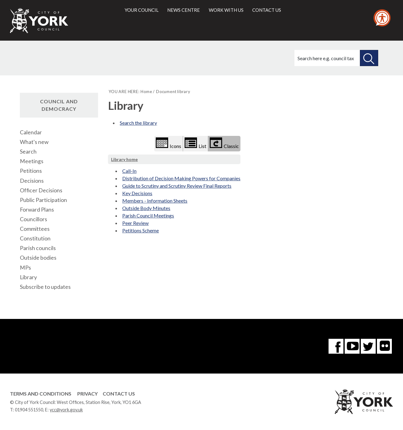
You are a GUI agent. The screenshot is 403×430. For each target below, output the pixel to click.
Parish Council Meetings (148, 215)
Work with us (226, 10)
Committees (35, 229)
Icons (168, 143)
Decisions (32, 180)
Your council (142, 10)
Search (28, 151)
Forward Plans (37, 209)
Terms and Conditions (40, 393)
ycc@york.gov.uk (66, 409)
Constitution (35, 238)
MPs (25, 267)
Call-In (129, 171)
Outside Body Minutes (146, 208)
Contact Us (119, 393)
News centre (183, 10)
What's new (34, 142)
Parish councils (38, 248)
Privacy (87, 393)
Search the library (138, 123)
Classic (224, 143)
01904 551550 (29, 409)
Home (146, 91)
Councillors (33, 219)
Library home (124, 159)
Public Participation (43, 200)
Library (28, 277)
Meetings (31, 161)
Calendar (31, 132)
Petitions (31, 171)
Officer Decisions (41, 190)
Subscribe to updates (45, 287)
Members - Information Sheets (154, 201)
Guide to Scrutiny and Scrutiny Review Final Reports (176, 186)
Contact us (266, 10)
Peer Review (135, 223)
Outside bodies (38, 257)
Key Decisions (137, 193)
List (195, 143)
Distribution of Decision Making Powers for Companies (181, 178)
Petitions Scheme (140, 230)
